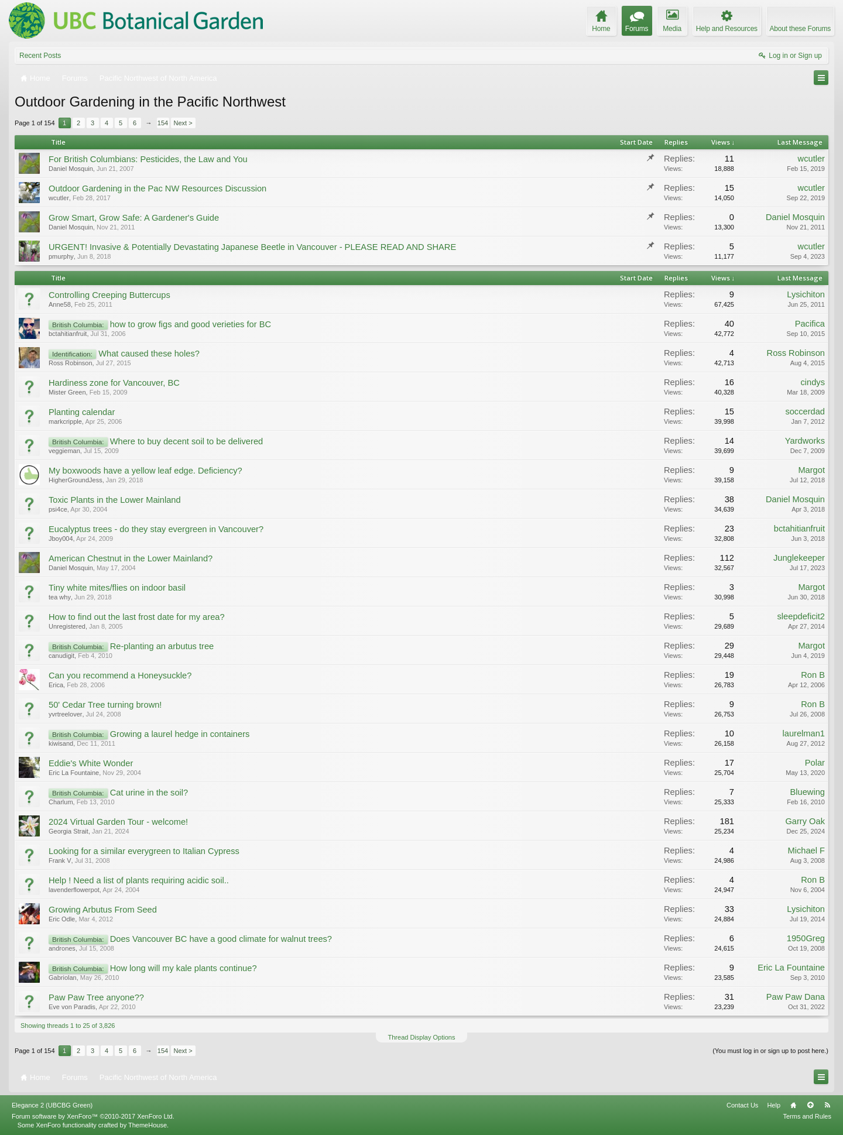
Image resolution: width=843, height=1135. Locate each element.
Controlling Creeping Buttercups (109, 295)
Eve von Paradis (72, 1006)
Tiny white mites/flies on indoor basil (117, 587)
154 (162, 122)
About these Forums (800, 29)
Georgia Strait (68, 831)
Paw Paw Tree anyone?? (96, 997)
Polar (815, 762)
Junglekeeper (799, 558)
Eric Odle (62, 919)
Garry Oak (805, 821)
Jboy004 (61, 538)
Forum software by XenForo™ (93, 1116)
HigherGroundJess (75, 480)
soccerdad (805, 411)
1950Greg (806, 938)
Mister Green (67, 392)
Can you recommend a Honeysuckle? (120, 675)
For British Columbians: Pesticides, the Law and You (148, 159)
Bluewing (807, 792)
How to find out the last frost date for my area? (137, 617)
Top (810, 1105)
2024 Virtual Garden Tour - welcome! (118, 822)
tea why (60, 597)
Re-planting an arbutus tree (162, 646)
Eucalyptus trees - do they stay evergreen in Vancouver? (156, 529)
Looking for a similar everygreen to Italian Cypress (144, 851)
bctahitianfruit (68, 333)
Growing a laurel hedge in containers (180, 734)
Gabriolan (63, 977)
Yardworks (805, 440)
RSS (827, 1105)
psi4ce (58, 509)
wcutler (811, 158)
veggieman (64, 450)
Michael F (806, 850)
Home (793, 1105)
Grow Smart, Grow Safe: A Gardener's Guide (134, 217)
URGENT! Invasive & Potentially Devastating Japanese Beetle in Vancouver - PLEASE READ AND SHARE (252, 247)
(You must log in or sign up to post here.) (770, 1050)
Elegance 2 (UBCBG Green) (52, 1105)
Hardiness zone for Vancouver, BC (114, 383)
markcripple (65, 421)
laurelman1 (803, 733)
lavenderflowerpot (74, 889)
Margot (811, 470)
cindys (812, 382)
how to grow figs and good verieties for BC (190, 324)
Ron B (813, 675)
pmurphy (61, 256)
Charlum (61, 801)
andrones (62, 948)
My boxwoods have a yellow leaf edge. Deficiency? (145, 470)
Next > (183, 122)
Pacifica (810, 323)
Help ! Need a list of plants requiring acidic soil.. (139, 880)
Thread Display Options (421, 1037)
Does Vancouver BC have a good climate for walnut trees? (221, 939)
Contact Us (742, 1105)
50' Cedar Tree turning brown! (105, 704)
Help (773, 1105)
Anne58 (60, 304)
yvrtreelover (65, 714)
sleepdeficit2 (801, 616)
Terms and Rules (807, 1116)
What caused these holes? (149, 353)
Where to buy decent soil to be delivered (186, 441)
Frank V (60, 860)
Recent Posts (40, 56)
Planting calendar (82, 412)
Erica (56, 684)
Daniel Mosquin (71, 168)
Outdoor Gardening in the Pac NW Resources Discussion (157, 188)
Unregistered (67, 626)
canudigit (61, 655)
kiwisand (61, 743)
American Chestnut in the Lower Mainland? (131, 558)
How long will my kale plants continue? (183, 968)
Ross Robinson (70, 362)
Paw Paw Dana (795, 997)
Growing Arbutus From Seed (103, 909)
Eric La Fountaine (74, 772)
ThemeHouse (147, 1125)
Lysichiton (806, 294)
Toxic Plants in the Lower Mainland (115, 500)
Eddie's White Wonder (91, 763)
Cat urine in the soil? (149, 792)
